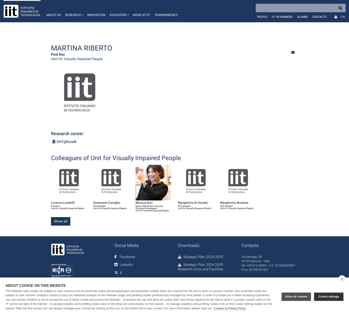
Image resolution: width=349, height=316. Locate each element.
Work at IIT (141, 15)
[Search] (301, 8)
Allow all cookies (296, 296)
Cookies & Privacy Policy (230, 308)
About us (53, 15)
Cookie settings (329, 296)
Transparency (166, 15)
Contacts (319, 16)
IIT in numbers (282, 16)
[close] (342, 279)
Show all (60, 221)
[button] (74, 11)
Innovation (96, 15)
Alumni (302, 16)
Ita (343, 16)
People (262, 16)
